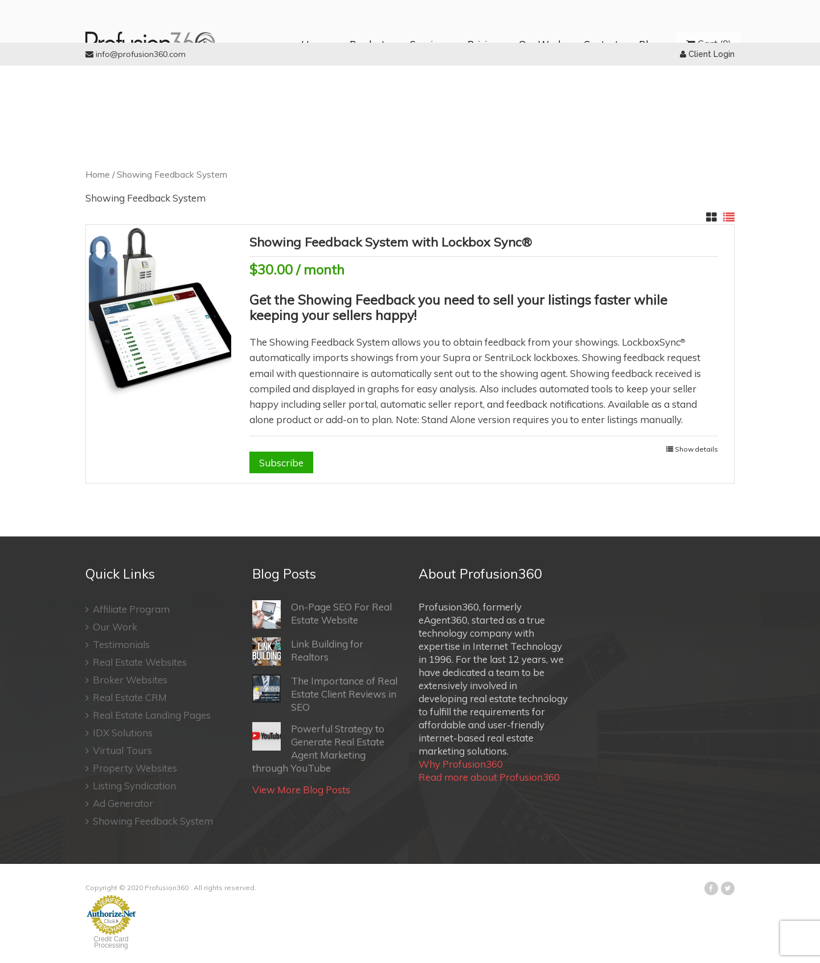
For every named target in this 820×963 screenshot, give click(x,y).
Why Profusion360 (461, 764)
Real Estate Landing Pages (148, 715)
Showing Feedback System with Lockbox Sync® (390, 242)
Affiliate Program (127, 609)
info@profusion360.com (135, 54)
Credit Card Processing (110, 942)
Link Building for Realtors (307, 651)
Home (97, 174)
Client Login (707, 54)
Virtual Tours (118, 750)
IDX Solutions (119, 733)
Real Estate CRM (126, 697)
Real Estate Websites (136, 662)
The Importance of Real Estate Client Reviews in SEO (324, 693)
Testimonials (117, 644)
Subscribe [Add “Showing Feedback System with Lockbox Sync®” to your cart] (281, 463)
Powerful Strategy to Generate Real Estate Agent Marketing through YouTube (318, 748)
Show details (696, 449)
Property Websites (131, 768)
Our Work (111, 627)
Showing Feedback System (149, 821)
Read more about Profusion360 (489, 777)
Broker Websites (126, 680)
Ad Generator (119, 803)
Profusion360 (166, 887)
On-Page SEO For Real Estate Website (322, 614)
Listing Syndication (130, 786)
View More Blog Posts (301, 790)
